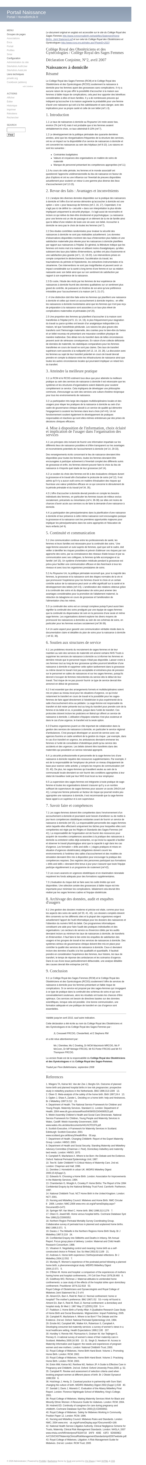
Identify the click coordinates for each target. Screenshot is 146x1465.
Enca (9, 42)
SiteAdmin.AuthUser (17, 66)
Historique (12, 105)
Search (12, 125)
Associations (13, 38)
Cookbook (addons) (17, 82)
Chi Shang (90, 1461)
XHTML (104, 1461)
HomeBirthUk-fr (28, 17)
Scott (69, 1461)
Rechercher (13, 117)
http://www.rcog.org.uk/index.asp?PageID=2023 (85, 42)
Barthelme (52, 1461)
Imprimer (11, 109)
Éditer (10, 101)
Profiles (10, 50)
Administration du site (18, 62)
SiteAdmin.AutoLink (17, 70)
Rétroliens (12, 113)
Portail (11, 17)
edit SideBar (28, 86)
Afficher (10, 97)
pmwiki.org (12, 78)
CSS (113, 1461)
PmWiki (42, 1461)
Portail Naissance (26, 12)
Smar (9, 54)
